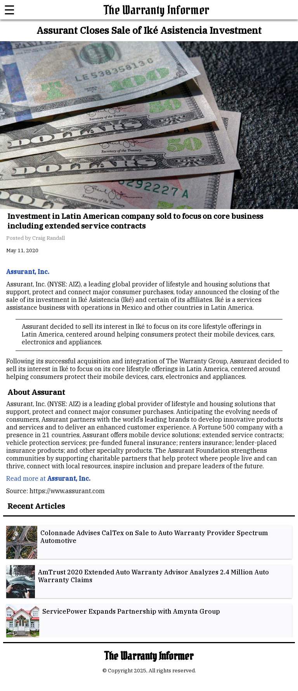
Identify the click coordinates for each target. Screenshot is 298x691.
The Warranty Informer (157, 10)
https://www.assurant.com (67, 491)
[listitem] (149, 542)
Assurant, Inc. (68, 478)
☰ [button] (9, 10)
